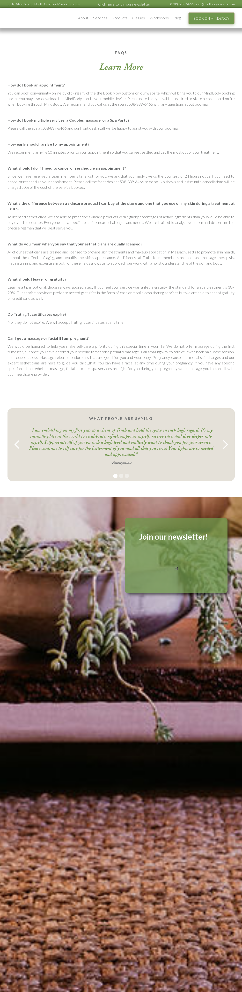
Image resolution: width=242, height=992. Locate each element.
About (83, 18)
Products (119, 18)
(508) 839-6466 (181, 4)
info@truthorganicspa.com (215, 4)
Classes (138, 18)
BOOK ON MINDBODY (211, 18)
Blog (177, 18)
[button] (83, 17)
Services (100, 18)
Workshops (159, 18)
